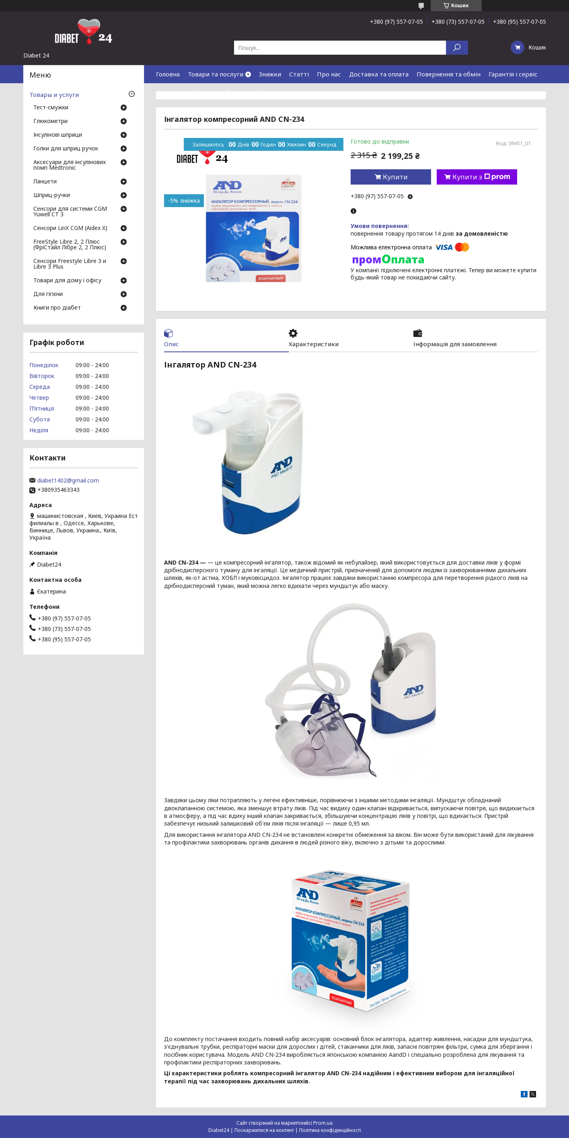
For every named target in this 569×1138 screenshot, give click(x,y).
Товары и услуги (54, 94)
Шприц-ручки (51, 195)
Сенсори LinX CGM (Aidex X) (70, 228)
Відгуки (204, 92)
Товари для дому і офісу (67, 280)
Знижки (270, 74)
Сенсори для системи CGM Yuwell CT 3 (70, 212)
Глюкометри (50, 121)
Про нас (329, 74)
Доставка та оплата (379, 74)
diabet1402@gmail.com (68, 480)
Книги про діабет (57, 308)
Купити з (481, 177)
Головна (168, 74)
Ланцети (45, 182)
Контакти (170, 92)
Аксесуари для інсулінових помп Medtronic (69, 165)
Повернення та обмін (449, 74)
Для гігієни (48, 294)
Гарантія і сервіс (513, 74)
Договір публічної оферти (263, 92)
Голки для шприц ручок (65, 149)
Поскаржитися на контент (264, 1130)
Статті (299, 74)
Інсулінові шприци (57, 135)
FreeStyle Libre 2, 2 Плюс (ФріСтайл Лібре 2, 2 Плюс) (69, 245)
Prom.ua (323, 1123)
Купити (395, 177)
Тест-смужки (50, 108)
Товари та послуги (215, 74)
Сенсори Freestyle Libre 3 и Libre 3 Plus (69, 264)
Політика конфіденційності (330, 1130)
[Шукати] (457, 48)
